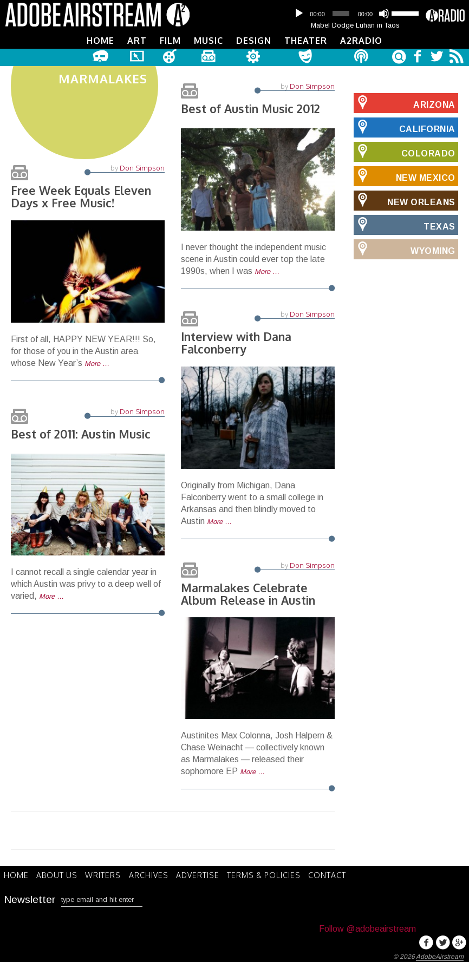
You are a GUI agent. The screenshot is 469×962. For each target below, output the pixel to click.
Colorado (404, 150)
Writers (107, 874)
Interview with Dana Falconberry (238, 342)
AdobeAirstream (440, 955)
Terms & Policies (272, 874)
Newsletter (30, 898)
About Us (59, 874)
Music (208, 40)
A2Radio (361, 40)
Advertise (204, 874)
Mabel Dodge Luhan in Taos (355, 25)
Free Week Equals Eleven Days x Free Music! (82, 201)
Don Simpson (142, 171)
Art (137, 40)
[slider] (341, 13)
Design (254, 40)
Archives (153, 874)
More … (96, 368)
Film (170, 40)
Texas (404, 224)
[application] (355, 13)
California (404, 126)
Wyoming (404, 248)
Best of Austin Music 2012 (252, 107)
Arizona (404, 102)
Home (100, 40)
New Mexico (404, 175)
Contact (337, 874)
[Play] (299, 13)
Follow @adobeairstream (367, 927)
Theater (306, 40)
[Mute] (384, 13)
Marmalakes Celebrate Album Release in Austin (249, 593)
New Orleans (404, 199)
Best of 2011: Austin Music (82, 433)
